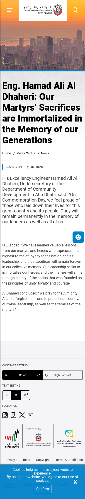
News (45, 153)
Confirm (42, 489)
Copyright (43, 460)
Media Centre (26, 153)
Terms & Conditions (69, 460)
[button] (78, 237)
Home (6, 153)
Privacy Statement (17, 460)
